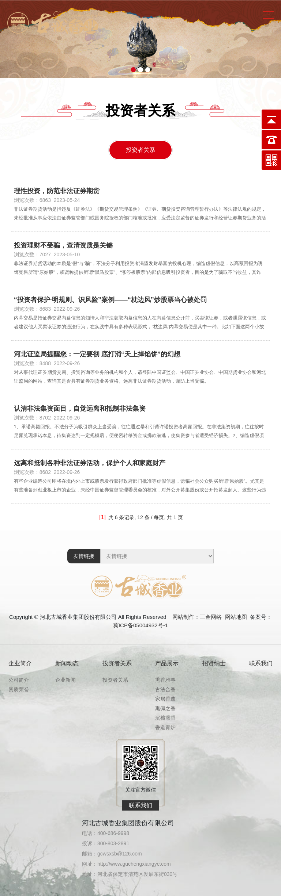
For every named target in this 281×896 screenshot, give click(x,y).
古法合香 (165, 689)
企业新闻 (65, 680)
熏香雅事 (165, 680)
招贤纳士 (214, 663)
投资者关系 (140, 150)
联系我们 (261, 663)
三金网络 (211, 617)
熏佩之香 (165, 708)
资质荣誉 (18, 689)
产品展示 (167, 663)
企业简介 (20, 663)
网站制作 (183, 617)
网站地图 (236, 617)
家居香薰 (165, 699)
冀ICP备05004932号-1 (140, 625)
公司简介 (18, 680)
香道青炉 (165, 727)
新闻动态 (67, 663)
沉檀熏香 (165, 718)
